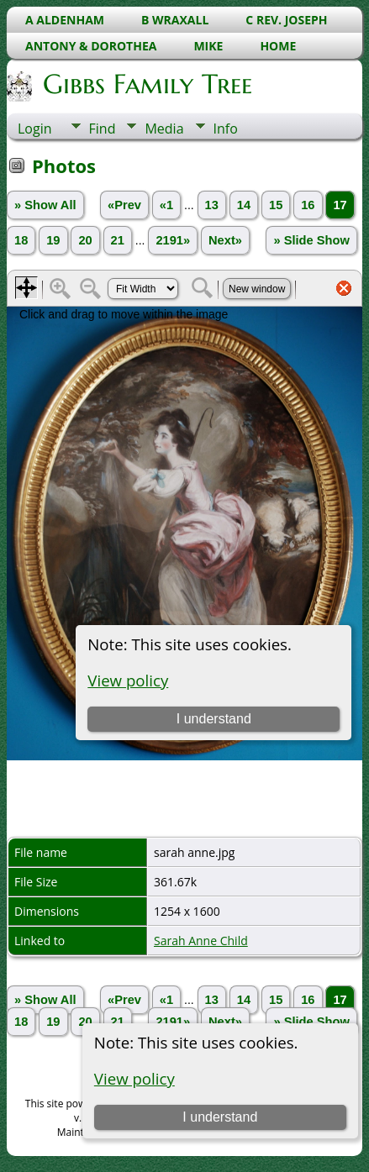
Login (35, 128)
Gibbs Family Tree (146, 84)
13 (212, 205)
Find (102, 128)
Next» (225, 240)
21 (117, 240)
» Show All (45, 205)
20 (85, 240)
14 (243, 205)
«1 (166, 205)
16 (307, 205)
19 (53, 240)
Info (225, 128)
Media (164, 128)
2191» (173, 240)
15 (275, 205)
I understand (219, 1117)
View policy (134, 1078)
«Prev (124, 205)
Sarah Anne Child (201, 941)
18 (21, 240)
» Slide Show (311, 240)
